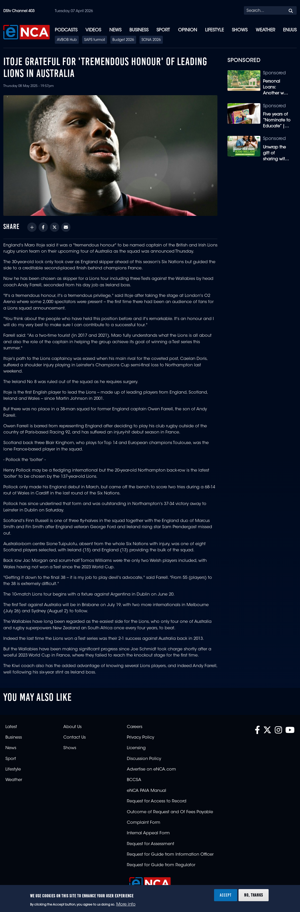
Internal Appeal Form (148, 833)
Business (138, 30)
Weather (265, 30)
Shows (240, 30)
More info (126, 904)
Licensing (136, 748)
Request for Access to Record (156, 801)
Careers (134, 727)
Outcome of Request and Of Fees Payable (170, 812)
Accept (226, 895)
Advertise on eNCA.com (151, 769)
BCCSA (134, 780)
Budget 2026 (123, 40)
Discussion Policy (144, 759)
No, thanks (253, 895)
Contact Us (74, 738)
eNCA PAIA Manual (146, 791)
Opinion (187, 30)
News (115, 30)
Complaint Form (143, 823)
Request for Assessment (150, 844)
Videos (93, 30)
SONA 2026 (151, 40)
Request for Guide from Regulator (161, 865)
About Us (72, 727)
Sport (163, 30)
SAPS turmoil (94, 40)
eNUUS (290, 30)
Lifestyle (214, 30)
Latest (11, 727)
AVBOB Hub (67, 40)
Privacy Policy (140, 738)
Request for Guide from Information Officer (170, 855)
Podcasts (66, 30)
